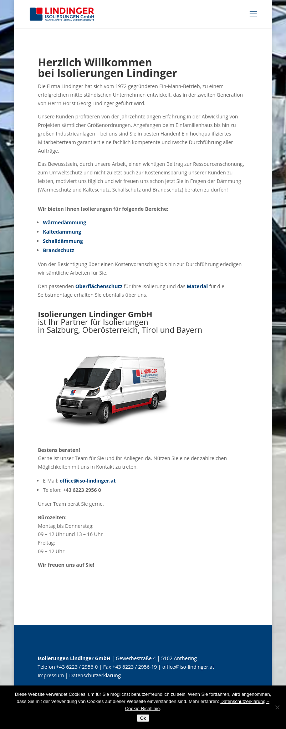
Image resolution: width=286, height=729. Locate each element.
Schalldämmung (63, 241)
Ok (143, 718)
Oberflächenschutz (98, 286)
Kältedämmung (62, 231)
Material (197, 286)
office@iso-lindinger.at (88, 480)
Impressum (50, 675)
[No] (277, 707)
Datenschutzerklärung (95, 675)
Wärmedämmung (64, 222)
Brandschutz (58, 250)
